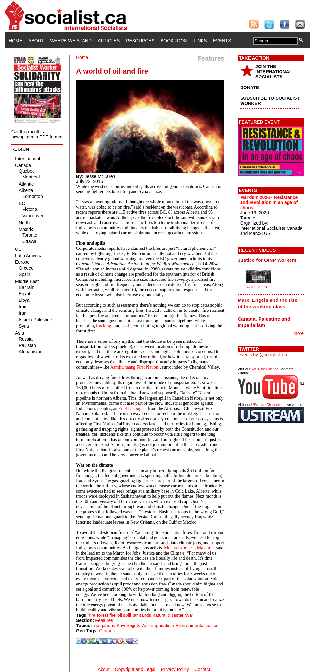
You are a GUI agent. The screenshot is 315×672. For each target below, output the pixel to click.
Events (222, 40)
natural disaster (168, 615)
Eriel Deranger (131, 408)
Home (15, 40)
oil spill (124, 615)
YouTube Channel (265, 369)
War (189, 615)
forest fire (106, 615)
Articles (109, 40)
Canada (107, 630)
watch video (256, 287)
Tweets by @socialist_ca (262, 354)
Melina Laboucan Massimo (188, 547)
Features (104, 620)
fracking (103, 325)
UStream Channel (265, 405)
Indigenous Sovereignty (116, 625)
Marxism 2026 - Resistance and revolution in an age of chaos (269, 202)
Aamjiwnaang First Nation (134, 367)
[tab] (271, 260)
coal (125, 325)
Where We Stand (71, 40)
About (36, 40)
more (298, 333)
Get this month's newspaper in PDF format (37, 134)
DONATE (249, 87)
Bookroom (174, 40)
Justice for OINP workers (267, 260)
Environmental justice (197, 625)
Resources (140, 40)
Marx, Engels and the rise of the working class (268, 303)
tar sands (142, 615)
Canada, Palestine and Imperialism (264, 322)
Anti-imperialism (158, 625)
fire (92, 615)
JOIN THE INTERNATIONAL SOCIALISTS (273, 71)
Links (200, 40)
